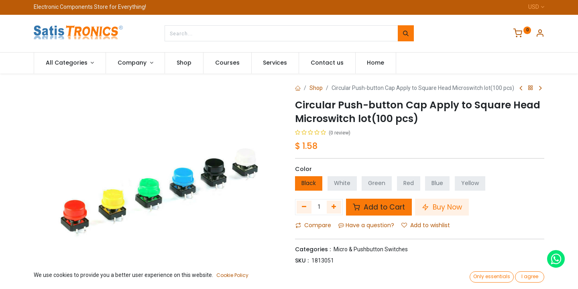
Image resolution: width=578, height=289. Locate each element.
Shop (316, 88)
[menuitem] (184, 63)
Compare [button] (313, 225)
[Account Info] (539, 34)
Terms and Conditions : (329, 283)
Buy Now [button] (442, 207)
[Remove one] (304, 207)
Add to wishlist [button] (425, 225)
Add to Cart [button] (379, 207)
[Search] (406, 33)
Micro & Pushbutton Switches (371, 249)
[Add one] (334, 207)
